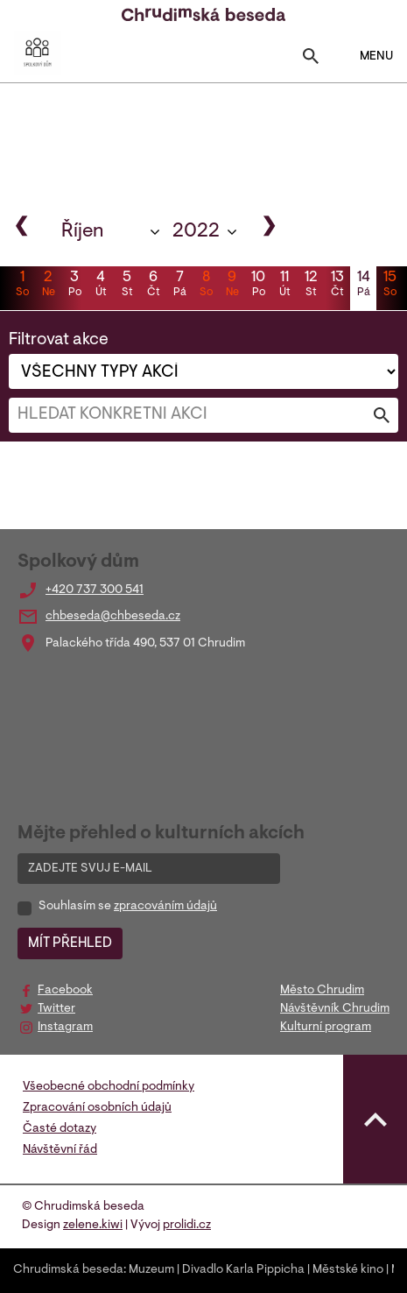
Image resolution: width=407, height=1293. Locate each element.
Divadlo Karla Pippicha (243, 1270)
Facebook (65, 991)
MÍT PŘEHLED (70, 943)
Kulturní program (325, 1027)
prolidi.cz (187, 1225)
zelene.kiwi (93, 1225)
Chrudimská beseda (68, 1270)
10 (258, 285)
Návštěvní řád (60, 1150)
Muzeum (151, 1270)
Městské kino (347, 1270)
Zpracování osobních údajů (97, 1108)
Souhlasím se (128, 907)
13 (337, 285)
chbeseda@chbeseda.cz (113, 617)
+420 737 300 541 (95, 590)
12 (311, 285)
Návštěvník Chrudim (334, 1009)
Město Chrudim (322, 991)
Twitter (56, 1009)
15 (389, 285)
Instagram (65, 1027)
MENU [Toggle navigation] (365, 56)
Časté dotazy (59, 1129)
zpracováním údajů (165, 907)
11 (284, 285)
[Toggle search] (310, 60)
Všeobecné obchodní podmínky (108, 1087)
